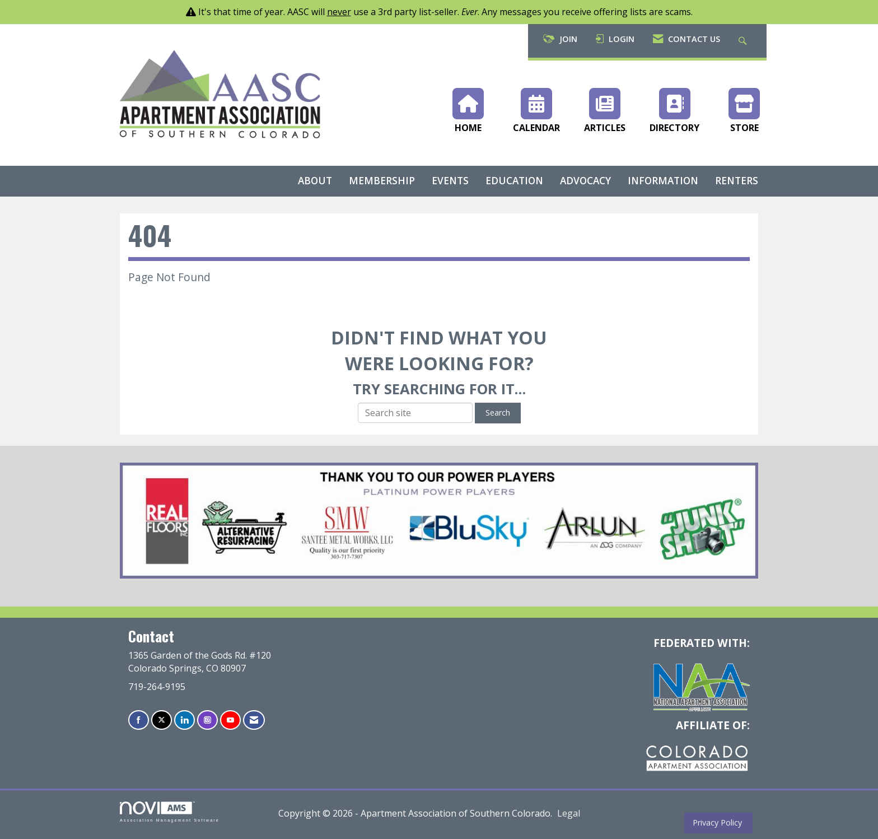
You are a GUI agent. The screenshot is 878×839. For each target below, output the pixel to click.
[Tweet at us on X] (161, 720)
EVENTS (450, 180)
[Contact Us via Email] (254, 720)
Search (497, 412)
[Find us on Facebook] (138, 720)
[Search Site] (744, 41)
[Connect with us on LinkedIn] (184, 720)
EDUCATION (514, 180)
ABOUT (315, 180)
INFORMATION (663, 180)
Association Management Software (170, 811)
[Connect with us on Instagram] (207, 720)
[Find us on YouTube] (230, 720)
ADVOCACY (585, 180)
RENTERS (736, 180)
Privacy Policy (715, 822)
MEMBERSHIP (382, 180)
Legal (568, 813)
